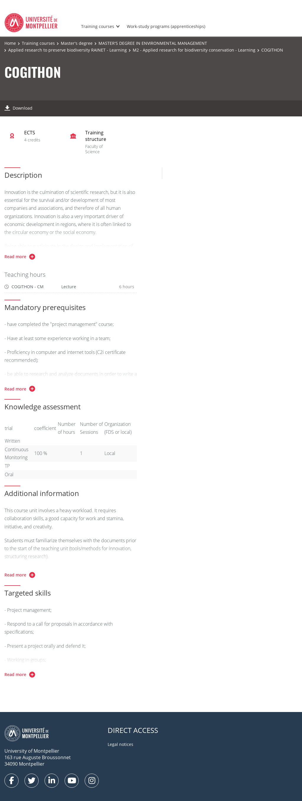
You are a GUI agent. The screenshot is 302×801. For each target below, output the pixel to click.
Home (10, 43)
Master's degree (77, 43)
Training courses (97, 26)
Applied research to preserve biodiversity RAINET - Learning (67, 50)
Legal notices (120, 744)
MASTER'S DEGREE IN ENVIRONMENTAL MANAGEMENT (153, 43)
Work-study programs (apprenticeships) (166, 26)
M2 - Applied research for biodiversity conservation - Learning (194, 50)
